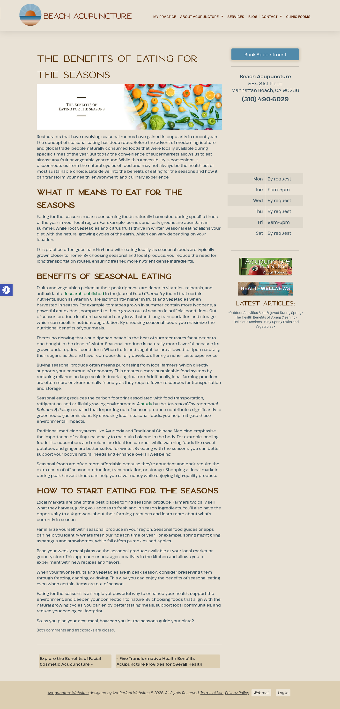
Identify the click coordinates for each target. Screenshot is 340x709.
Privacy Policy (237, 692)
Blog (253, 16)
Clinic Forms (298, 16)
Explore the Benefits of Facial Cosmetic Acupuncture (70, 661)
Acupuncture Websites (68, 692)
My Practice (164, 16)
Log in (283, 692)
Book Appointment (265, 54)
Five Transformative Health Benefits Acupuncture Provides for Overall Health (159, 661)
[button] (6, 290)
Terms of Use (212, 692)
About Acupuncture (201, 16)
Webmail (261, 692)
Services (235, 16)
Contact (271, 16)
